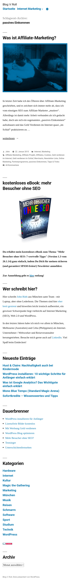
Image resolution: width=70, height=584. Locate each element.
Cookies (47, 155)
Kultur (7, 480)
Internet (37, 151)
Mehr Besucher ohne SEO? (19, 438)
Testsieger (10, 442)
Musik (7, 500)
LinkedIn (57, 337)
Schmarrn (9, 510)
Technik (8, 529)
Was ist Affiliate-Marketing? (29, 37)
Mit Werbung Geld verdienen (20, 428)
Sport (6, 519)
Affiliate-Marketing (13, 155)
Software (9, 515)
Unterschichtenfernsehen (18, 447)
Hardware (9, 470)
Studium (8, 524)
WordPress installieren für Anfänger (24, 419)
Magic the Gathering (16, 485)
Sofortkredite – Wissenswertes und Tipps (30, 396)
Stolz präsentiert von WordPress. (26, 577)
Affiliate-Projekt (28, 155)
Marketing (46, 151)
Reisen (7, 505)
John (8, 151)
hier (32, 275)
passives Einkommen (38, 162)
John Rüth (22, 296)
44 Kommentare (12, 165)
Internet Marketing (29, 8)
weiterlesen (9, 138)
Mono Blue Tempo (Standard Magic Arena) (31, 391)
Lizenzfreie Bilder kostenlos (20, 423)
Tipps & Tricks (53, 162)
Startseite (9, 8)
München (9, 495)
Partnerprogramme (20, 162)
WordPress (10, 534)
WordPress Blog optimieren (19, 433)
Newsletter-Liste (51, 158)
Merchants (38, 158)
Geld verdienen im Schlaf (23, 158)
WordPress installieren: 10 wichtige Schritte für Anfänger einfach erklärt (34, 375)
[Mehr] (47, 9)
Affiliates (39, 155)
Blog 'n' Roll (10, 4)
